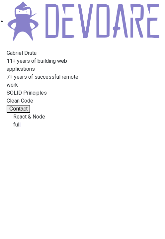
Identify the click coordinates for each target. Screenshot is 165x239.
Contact (18, 109)
